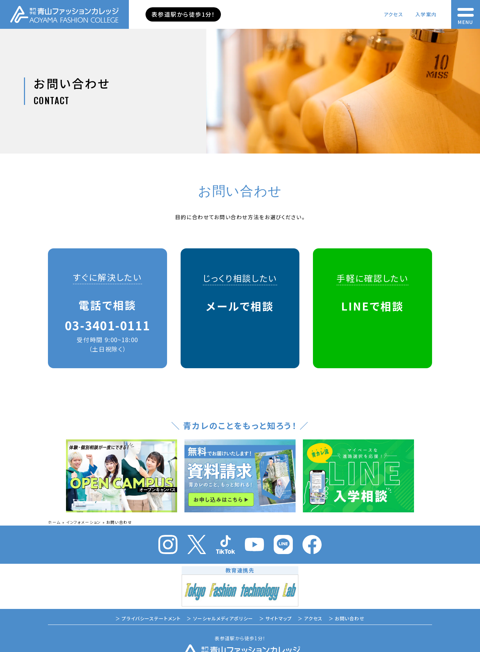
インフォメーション (83, 522)
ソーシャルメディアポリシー (223, 618)
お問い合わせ (350, 618)
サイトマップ (278, 618)
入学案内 (426, 14)
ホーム (54, 522)
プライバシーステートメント (151, 618)
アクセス (393, 14)
